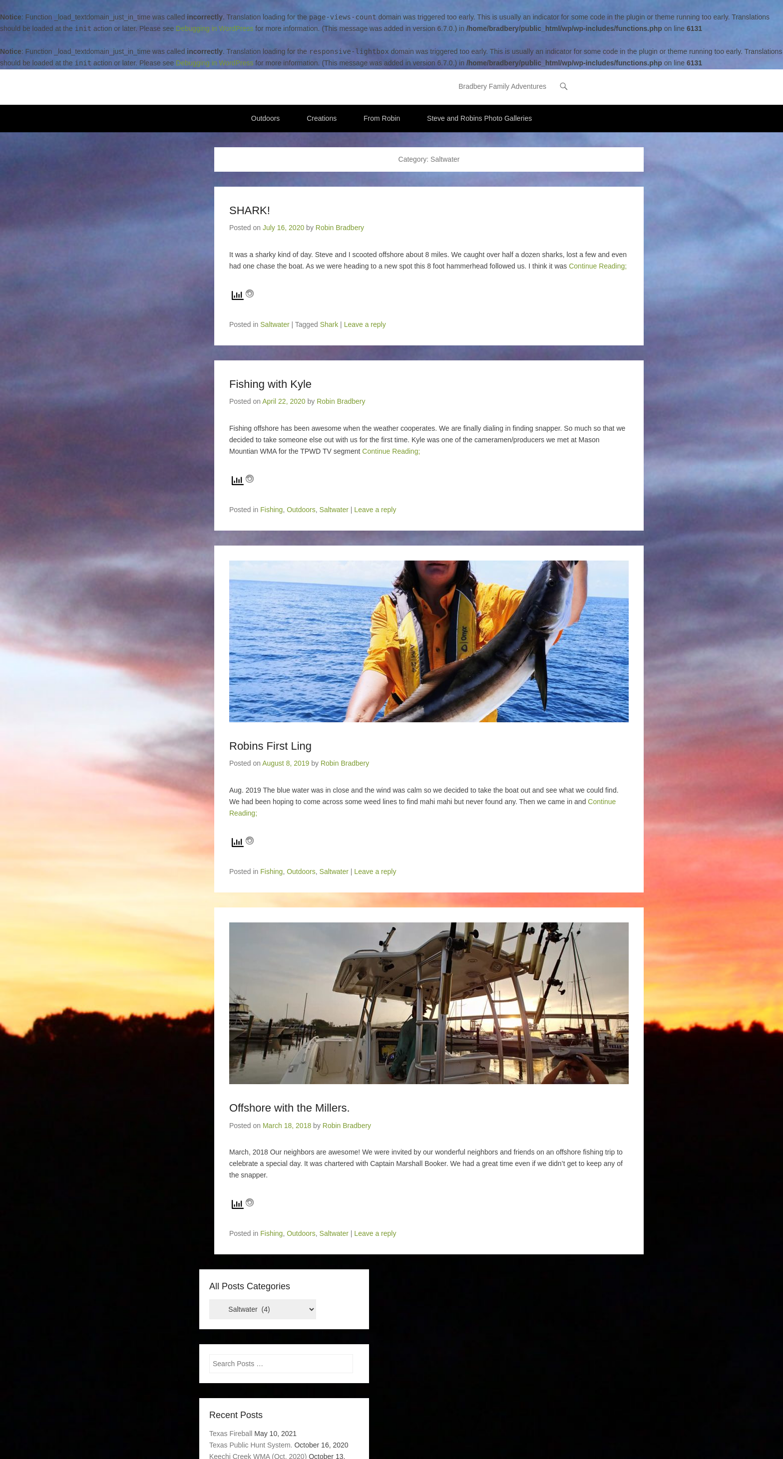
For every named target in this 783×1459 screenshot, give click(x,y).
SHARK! (249, 210)
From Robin (382, 118)
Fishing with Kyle (270, 384)
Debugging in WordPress (214, 28)
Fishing (271, 510)
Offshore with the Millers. (289, 1108)
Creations (322, 118)
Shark (329, 324)
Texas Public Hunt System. (251, 1445)
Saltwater (274, 324)
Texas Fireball (230, 1434)
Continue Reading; (598, 266)
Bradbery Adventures (275, 83)
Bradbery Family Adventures (502, 87)
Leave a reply (365, 324)
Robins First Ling (270, 746)
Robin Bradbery (340, 228)
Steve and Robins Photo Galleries (479, 118)
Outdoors (265, 118)
